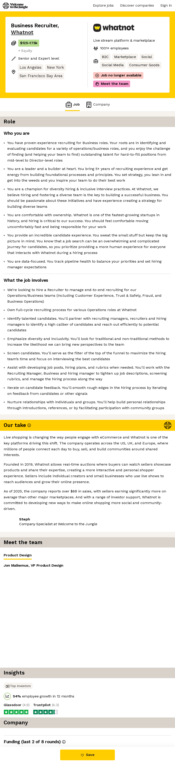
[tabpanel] (134, 167)
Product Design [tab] (111, 135)
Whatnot (22, 32)
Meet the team (111, 83)
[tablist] (134, 135)
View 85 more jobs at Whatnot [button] (37, 690)
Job (72, 104)
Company (97, 104)
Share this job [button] (23, 682)
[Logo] (15, 6)
